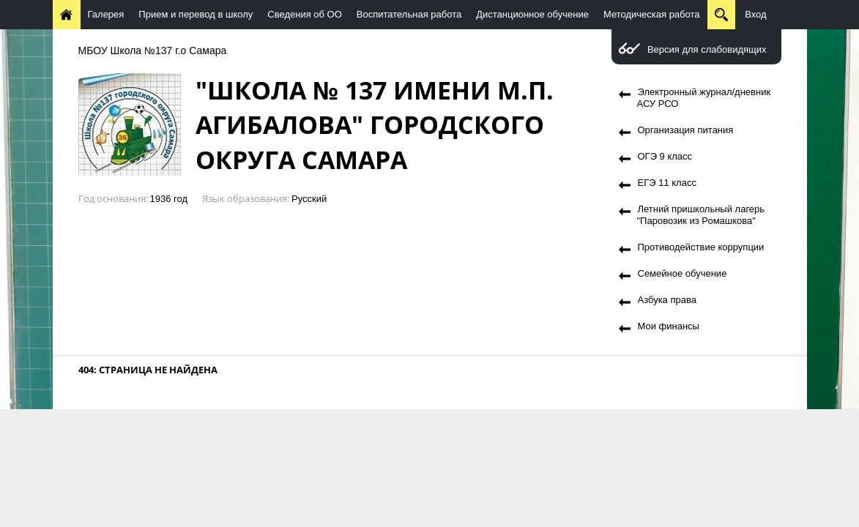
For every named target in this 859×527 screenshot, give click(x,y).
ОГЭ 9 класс (665, 156)
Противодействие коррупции (701, 247)
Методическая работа (651, 14)
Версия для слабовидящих (707, 49)
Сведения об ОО (304, 14)
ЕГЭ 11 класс (667, 182)
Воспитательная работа (409, 14)
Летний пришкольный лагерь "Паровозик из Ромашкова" (701, 214)
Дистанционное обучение (532, 14)
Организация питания (686, 129)
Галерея (106, 14)
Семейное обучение (682, 273)
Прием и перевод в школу (195, 14)
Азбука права (667, 299)
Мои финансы (668, 326)
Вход (755, 14)
